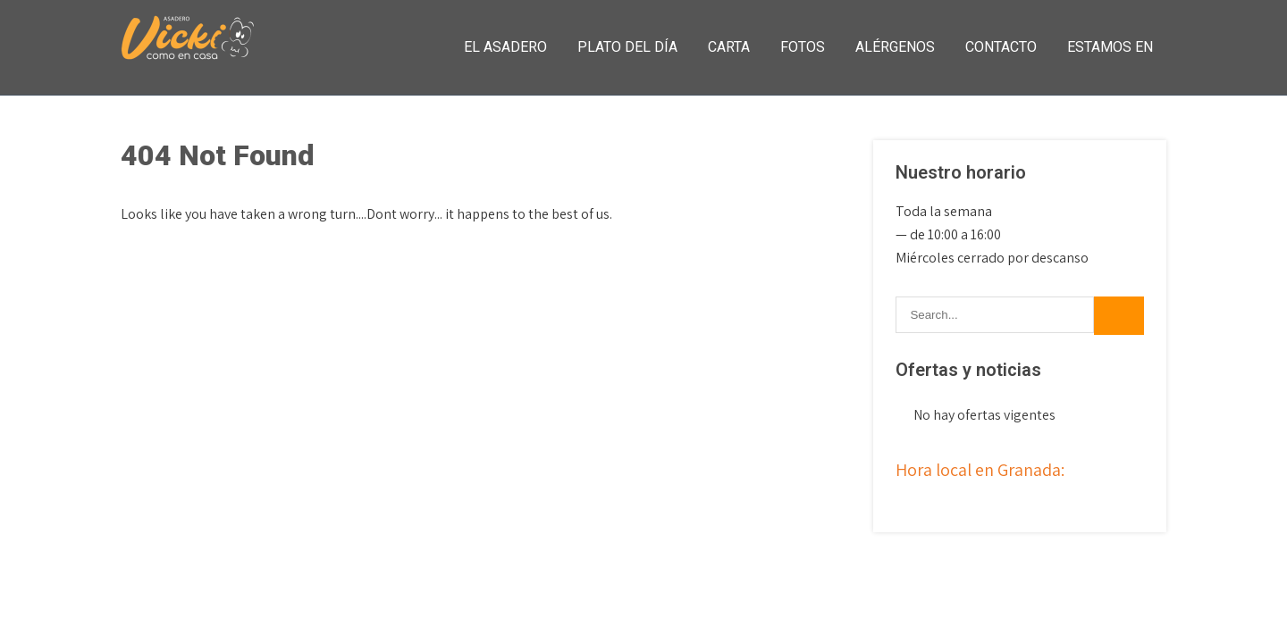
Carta (729, 46)
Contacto (1001, 46)
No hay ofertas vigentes (984, 414)
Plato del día (627, 46)
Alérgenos (895, 46)
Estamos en (1110, 46)
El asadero (505, 46)
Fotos (802, 46)
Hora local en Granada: (980, 469)
